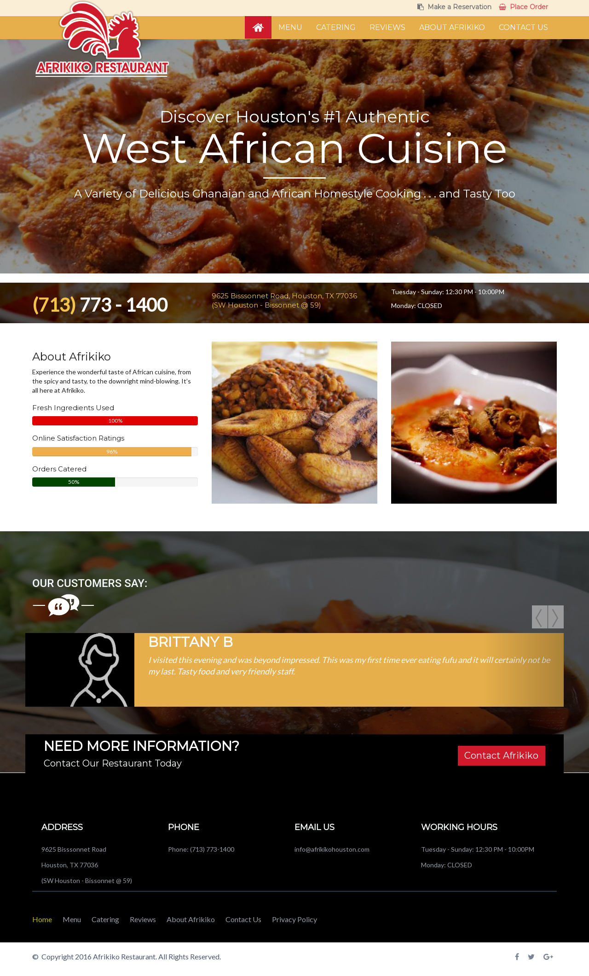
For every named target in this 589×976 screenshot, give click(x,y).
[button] (65, 670)
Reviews (387, 27)
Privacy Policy (294, 919)
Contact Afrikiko (501, 755)
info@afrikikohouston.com (332, 849)
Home (42, 919)
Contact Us (523, 27)
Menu (290, 27)
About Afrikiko (452, 27)
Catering (336, 27)
